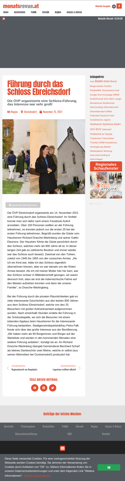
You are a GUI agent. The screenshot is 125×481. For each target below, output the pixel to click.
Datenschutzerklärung (26, 434)
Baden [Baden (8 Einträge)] (99, 81)
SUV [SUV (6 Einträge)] (98, 129)
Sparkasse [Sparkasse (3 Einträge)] (96, 124)
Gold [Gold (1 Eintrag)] (117, 90)
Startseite (8, 426)
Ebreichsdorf (30, 112)
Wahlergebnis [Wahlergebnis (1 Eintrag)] (96, 151)
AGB (69, 434)
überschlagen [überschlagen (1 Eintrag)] (96, 159)
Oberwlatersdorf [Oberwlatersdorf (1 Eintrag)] (97, 111)
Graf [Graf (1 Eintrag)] (99, 95)
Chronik (45, 12)
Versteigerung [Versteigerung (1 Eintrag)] (96, 147)
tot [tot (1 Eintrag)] (103, 134)
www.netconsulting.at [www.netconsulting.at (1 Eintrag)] (100, 155)
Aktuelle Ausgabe (102, 6)
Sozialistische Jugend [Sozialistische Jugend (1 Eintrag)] (100, 120)
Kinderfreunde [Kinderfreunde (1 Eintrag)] (96, 99)
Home (5, 12)
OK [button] (109, 467)
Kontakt (106, 434)
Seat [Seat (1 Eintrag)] (112, 115)
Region (58, 12)
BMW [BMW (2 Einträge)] (107, 81)
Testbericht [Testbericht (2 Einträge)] (95, 134)
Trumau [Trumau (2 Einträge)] (94, 142)
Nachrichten (19, 12)
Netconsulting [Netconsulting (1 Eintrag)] (96, 107)
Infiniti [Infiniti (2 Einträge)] (116, 94)
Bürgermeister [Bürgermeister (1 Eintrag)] (96, 86)
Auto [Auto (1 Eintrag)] (92, 81)
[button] (34, 388)
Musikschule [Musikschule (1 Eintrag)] (109, 103)
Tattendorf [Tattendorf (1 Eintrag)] (106, 129)
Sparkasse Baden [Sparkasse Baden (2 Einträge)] (111, 124)
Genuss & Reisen (74, 12)
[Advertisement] (63, 45)
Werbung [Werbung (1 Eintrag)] (108, 151)
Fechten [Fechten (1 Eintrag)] (107, 86)
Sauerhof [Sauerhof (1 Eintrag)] (104, 115)
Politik (33, 12)
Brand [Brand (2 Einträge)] (113, 81)
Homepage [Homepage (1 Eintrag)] (107, 95)
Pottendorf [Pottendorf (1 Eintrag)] (95, 115)
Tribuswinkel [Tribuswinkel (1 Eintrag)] (108, 138)
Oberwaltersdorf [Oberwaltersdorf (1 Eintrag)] (110, 107)
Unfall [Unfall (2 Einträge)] (102, 142)
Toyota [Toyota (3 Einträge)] (108, 134)
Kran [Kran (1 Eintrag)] (106, 99)
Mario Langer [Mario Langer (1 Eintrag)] (115, 99)
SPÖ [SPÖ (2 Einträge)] (92, 129)
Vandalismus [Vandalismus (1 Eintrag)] (111, 142)
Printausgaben (28, 426)
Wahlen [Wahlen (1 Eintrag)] (107, 147)
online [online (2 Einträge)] (109, 111)
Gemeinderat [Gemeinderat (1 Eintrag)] (108, 90)
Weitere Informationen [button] (37, 475)
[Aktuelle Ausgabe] (114, 6)
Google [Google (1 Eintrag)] (93, 95)
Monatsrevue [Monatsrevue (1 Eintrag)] (96, 103)
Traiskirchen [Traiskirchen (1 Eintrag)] (95, 138)
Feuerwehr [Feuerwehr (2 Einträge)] (95, 90)
